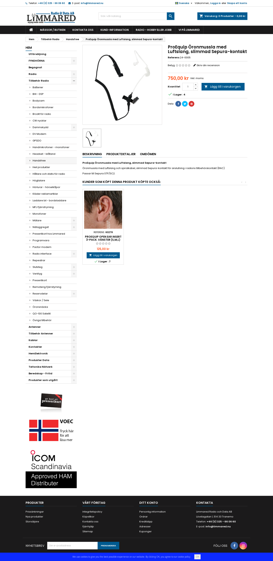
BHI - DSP (38, 94)
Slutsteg (37, 267)
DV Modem (39, 134)
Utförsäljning (37, 54)
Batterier (38, 87)
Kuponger (145, 531)
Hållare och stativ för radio (49, 174)
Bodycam (39, 100)
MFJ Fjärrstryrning (43, 207)
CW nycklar (39, 120)
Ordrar (143, 516)
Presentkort (40, 280)
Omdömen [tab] (148, 154)
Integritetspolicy (92, 511)
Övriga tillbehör (42, 320)
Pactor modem (42, 247)
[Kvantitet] (188, 86)
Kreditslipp (145, 521)
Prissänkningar (35, 511)
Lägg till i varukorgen (222, 86)
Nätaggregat (41, 227)
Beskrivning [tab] (92, 154)
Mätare (37, 220)
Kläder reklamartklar (45, 194)
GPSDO (37, 140)
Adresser (145, 526)
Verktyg (37, 273)
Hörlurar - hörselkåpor (46, 187)
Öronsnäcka (40, 307)
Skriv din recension (208, 65)
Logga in (215, 3)
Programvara (41, 240)
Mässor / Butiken (52, 30)
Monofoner (39, 214)
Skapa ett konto (237, 3)
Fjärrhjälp (88, 526)
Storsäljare (32, 521)
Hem (29, 47)
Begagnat (35, 67)
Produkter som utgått (43, 380)
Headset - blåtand (44, 154)
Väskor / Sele (41, 300)
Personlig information (152, 511)
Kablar (33, 340)
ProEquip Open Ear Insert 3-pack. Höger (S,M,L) (144, 238)
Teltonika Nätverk (41, 367)
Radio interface (42, 254)
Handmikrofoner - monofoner (51, 147)
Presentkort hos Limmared (49, 234)
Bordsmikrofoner (43, 107)
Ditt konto (148, 503)
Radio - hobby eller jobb (154, 30)
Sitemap (87, 531)
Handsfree (39, 160)
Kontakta (204, 503)
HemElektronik (38, 353)
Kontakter (35, 347)
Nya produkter (34, 516)
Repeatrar (39, 260)
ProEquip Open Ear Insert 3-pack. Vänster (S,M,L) (185, 238)
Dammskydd (40, 127)
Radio (33, 74)
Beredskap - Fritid (40, 373)
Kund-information (114, 30)
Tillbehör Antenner (41, 333)
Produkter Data (39, 360)
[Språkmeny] (184, 3)
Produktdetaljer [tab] (121, 154)
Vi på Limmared (189, 30)
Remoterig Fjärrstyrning (47, 287)
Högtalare (39, 180)
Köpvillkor (88, 516)
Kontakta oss (82, 30)
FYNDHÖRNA (37, 61)
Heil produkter (41, 167)
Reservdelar (40, 293)
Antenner (35, 327)
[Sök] (136, 16)
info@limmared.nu (92, 3)
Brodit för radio (42, 114)
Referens (173, 57)
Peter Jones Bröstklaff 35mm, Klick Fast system (103, 238)
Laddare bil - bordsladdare (49, 200)
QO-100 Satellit (42, 313)
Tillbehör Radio (39, 81)
